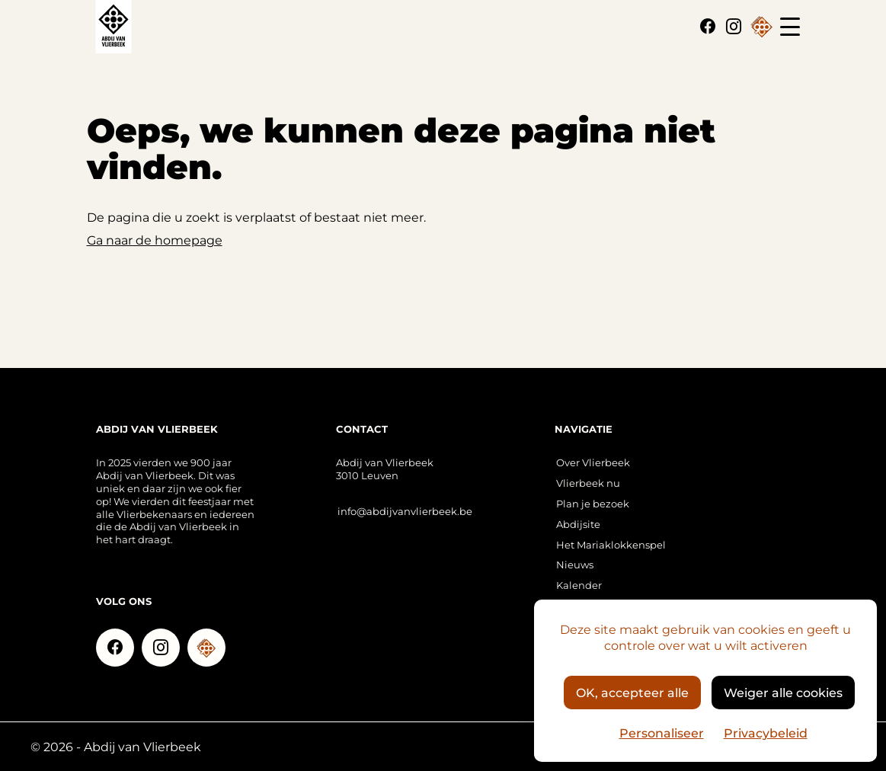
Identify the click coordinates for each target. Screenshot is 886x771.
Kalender (579, 584)
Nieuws (574, 564)
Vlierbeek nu (588, 482)
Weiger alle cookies (783, 692)
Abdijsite (578, 523)
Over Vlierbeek (593, 462)
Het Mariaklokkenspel (611, 544)
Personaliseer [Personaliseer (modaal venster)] (661, 733)
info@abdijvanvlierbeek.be (404, 510)
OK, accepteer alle (632, 692)
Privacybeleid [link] (766, 733)
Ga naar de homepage (154, 240)
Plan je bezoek (592, 503)
